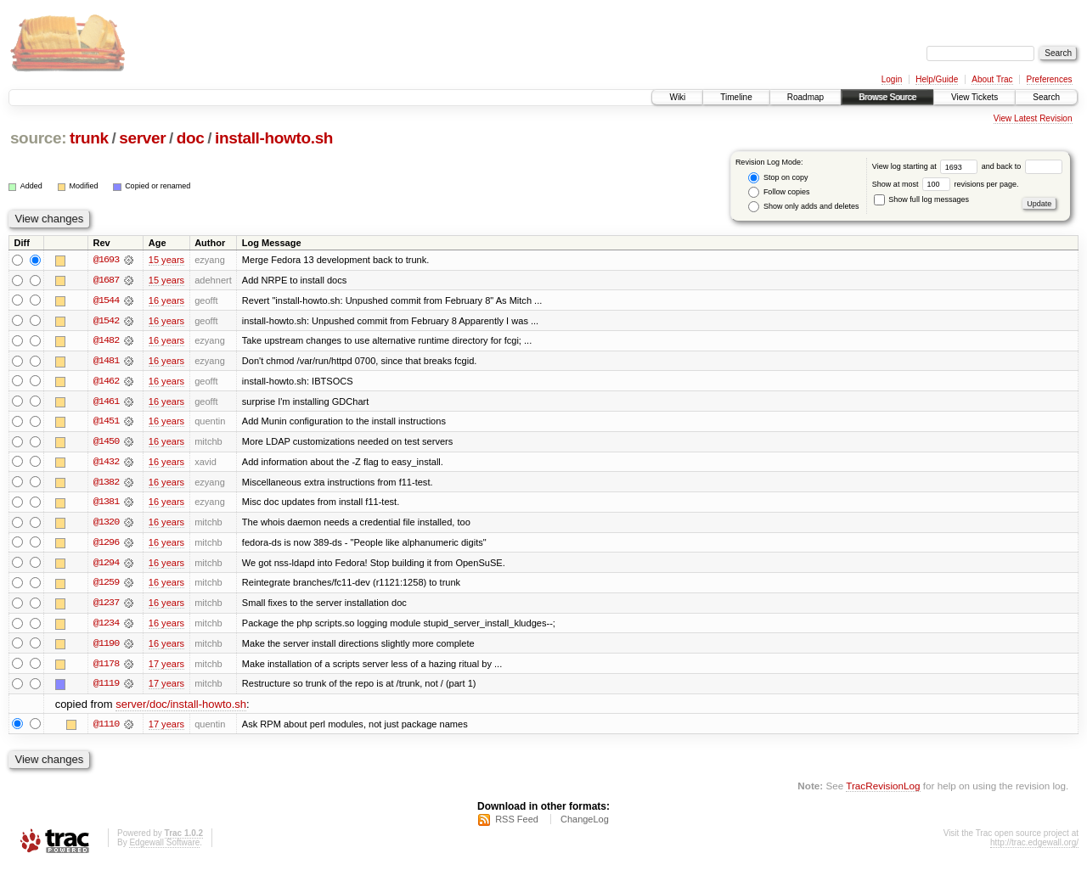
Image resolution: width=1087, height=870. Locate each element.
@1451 (106, 422)
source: (38, 138)
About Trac (992, 79)
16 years (166, 300)
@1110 (106, 728)
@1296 (106, 545)
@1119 (106, 687)
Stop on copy (778, 177)
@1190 (106, 647)
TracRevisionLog (883, 789)
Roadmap (805, 97)
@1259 (106, 585)
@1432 (106, 463)
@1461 (106, 402)
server (142, 138)
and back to (1022, 166)
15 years (166, 260)
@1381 (106, 504)
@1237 (106, 606)
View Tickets (974, 97)
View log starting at (927, 166)
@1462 (106, 382)
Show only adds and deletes (803, 206)
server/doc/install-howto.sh (180, 708)
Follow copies (778, 192)
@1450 (106, 443)
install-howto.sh (274, 138)
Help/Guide (936, 79)
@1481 (106, 361)
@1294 (106, 565)
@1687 (106, 280)
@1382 (106, 484)
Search (1046, 97)
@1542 (106, 321)
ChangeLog (584, 824)
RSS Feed (516, 824)
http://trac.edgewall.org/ (1034, 847)
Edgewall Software (164, 847)
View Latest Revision (1033, 118)
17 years (166, 667)
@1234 (106, 626)
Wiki (677, 97)
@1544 (106, 300)
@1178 (106, 667)
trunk (89, 138)
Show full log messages (921, 199)
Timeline (736, 97)
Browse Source (887, 97)
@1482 (106, 341)
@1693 (106, 260)
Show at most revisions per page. (945, 184)
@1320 (106, 524)
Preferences (1050, 79)
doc (191, 138)
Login (891, 79)
